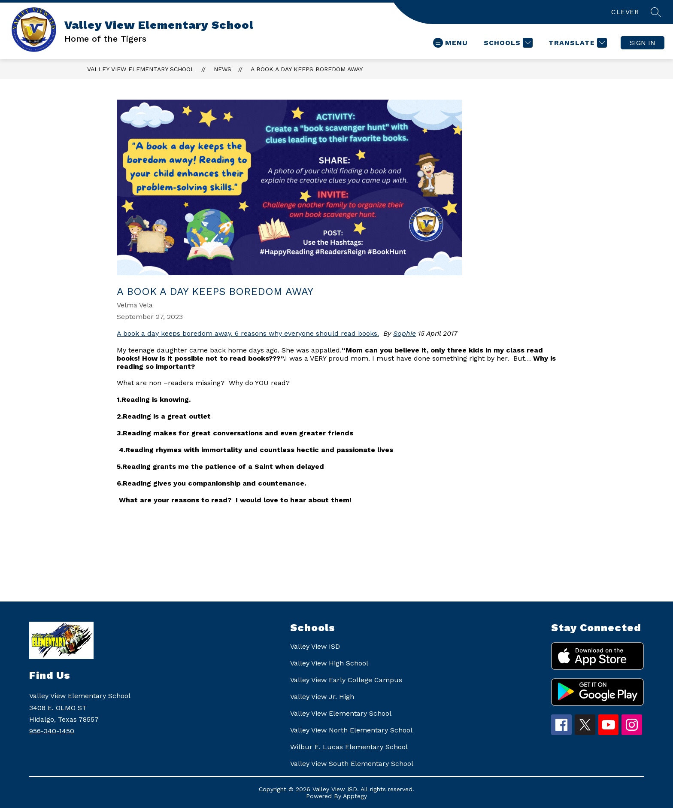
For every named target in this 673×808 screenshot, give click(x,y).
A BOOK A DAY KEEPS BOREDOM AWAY (307, 69)
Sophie (404, 333)
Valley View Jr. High (322, 697)
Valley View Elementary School (140, 69)
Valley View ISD (315, 646)
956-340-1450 (51, 731)
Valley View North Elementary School (351, 730)
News (222, 69)
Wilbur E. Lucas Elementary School (349, 747)
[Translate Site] (576, 42)
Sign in (642, 43)
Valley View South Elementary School (351, 763)
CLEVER (625, 12)
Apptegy (355, 796)
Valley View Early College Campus (346, 680)
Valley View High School (329, 663)
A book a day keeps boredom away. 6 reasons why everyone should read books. (248, 333)
